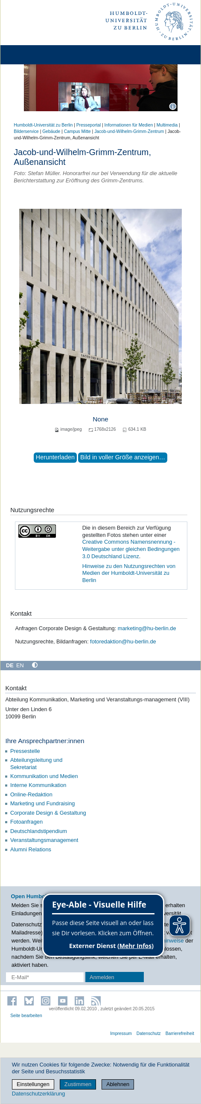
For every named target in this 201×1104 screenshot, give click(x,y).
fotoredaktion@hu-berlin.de (123, 641)
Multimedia (167, 125)
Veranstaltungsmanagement (44, 840)
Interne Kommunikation (38, 785)
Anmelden (102, 977)
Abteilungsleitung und (36, 760)
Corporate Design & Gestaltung (48, 813)
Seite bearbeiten (26, 1015)
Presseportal (88, 125)
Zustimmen (77, 1084)
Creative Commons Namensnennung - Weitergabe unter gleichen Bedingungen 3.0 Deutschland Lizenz (131, 549)
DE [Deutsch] (10, 665)
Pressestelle (25, 751)
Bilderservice (26, 131)
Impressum (121, 1033)
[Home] (31, 54)
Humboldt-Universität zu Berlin (43, 125)
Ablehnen (117, 1084)
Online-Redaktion (31, 794)
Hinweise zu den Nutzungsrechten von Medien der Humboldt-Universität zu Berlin (128, 573)
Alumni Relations (30, 849)
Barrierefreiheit (180, 1033)
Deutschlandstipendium (38, 831)
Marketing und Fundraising (42, 803)
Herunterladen (55, 457)
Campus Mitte (77, 131)
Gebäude (51, 131)
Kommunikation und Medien (44, 776)
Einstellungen (33, 1084)
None (100, 419)
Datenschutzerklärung (38, 1093)
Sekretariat (23, 767)
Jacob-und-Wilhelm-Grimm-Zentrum (129, 131)
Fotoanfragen (26, 822)
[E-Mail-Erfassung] (45, 977)
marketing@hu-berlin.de (147, 628)
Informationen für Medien (129, 125)
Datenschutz (149, 1033)
